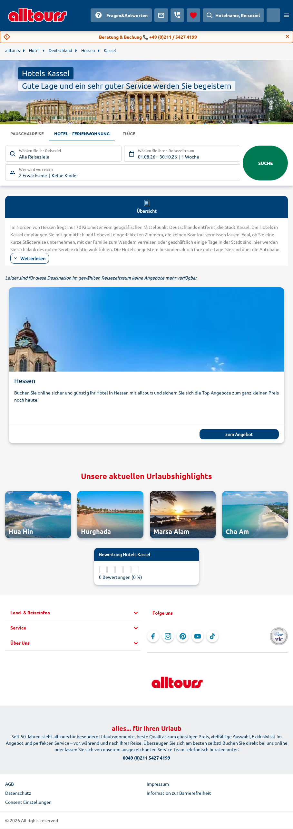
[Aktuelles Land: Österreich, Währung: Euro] (273, 15)
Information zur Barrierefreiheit (179, 793)
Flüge (135, 134)
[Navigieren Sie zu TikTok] (212, 636)
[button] (75, 613)
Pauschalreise (28, 134)
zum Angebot (239, 435)
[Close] (287, 36)
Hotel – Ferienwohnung (85, 134)
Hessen (24, 381)
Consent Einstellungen (28, 802)
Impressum (158, 784)
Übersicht (147, 207)
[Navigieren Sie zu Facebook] (153, 636)
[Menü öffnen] (286, 15)
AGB (9, 784)
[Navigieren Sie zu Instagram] (168, 636)
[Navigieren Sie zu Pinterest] (183, 636)
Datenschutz (18, 793)
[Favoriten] (193, 15)
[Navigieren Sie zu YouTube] (197, 636)
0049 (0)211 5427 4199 (146, 758)
